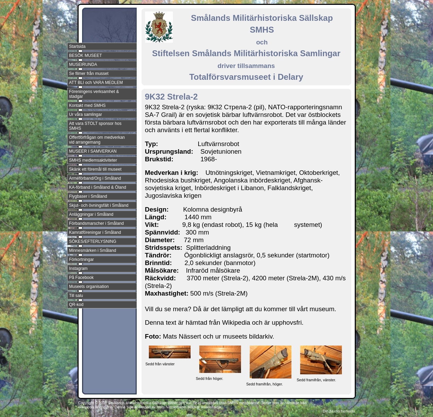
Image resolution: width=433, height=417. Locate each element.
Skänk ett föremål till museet (95, 169)
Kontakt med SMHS (87, 105)
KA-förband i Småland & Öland (97, 187)
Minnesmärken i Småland (92, 250)
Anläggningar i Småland (91, 214)
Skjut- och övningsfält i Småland (99, 205)
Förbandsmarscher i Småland (96, 223)
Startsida (77, 46)
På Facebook (81, 277)
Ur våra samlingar (85, 114)
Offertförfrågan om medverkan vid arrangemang (97, 140)
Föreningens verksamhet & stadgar (94, 94)
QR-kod (76, 304)
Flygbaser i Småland (88, 196)
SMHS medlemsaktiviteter (93, 160)
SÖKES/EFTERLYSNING (93, 241)
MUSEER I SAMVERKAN (93, 151)
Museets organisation (89, 286)
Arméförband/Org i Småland (95, 178)
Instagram (78, 268)
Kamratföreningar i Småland (95, 232)
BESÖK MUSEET (85, 55)
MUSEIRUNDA (83, 64)
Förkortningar (81, 259)
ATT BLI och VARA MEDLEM (96, 82)
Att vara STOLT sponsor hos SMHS (95, 126)
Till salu (76, 295)
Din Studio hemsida (339, 411)
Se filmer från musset (89, 73)
